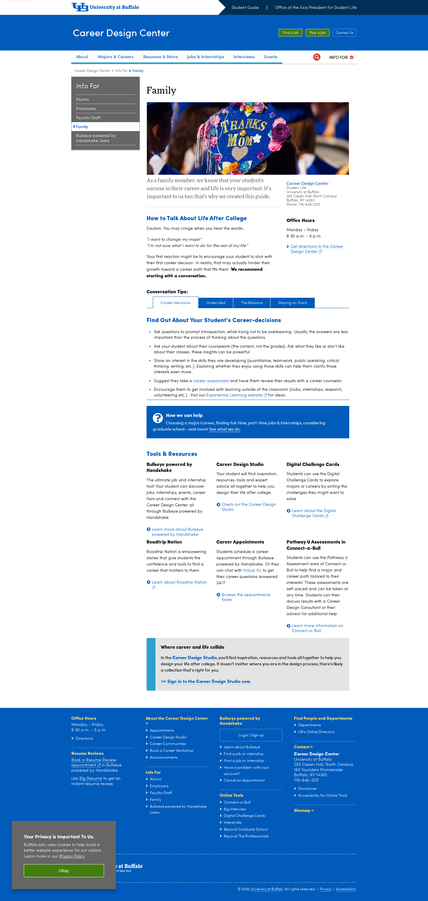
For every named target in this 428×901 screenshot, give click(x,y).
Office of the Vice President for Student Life (316, 8)
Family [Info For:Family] (82, 126)
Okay (64, 870)
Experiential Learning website (236, 395)
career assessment (211, 381)
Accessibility (346, 889)
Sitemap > (304, 810)
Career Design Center (124, 32)
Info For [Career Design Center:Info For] (121, 71)
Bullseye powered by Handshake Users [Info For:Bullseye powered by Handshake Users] (96, 138)
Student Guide (245, 8)
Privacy (326, 889)
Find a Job (290, 33)
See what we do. (224, 429)
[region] (64, 855)
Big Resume (90, 778)
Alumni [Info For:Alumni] (82, 99)
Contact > (303, 746)
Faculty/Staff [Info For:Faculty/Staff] (88, 118)
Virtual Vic (252, 570)
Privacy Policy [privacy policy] (71, 856)
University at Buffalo (266, 889)
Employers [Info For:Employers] (86, 109)
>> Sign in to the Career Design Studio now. (206, 681)
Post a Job (317, 33)
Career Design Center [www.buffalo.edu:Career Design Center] (92, 71)
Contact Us (344, 33)
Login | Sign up (251, 735)
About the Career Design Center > (177, 720)
